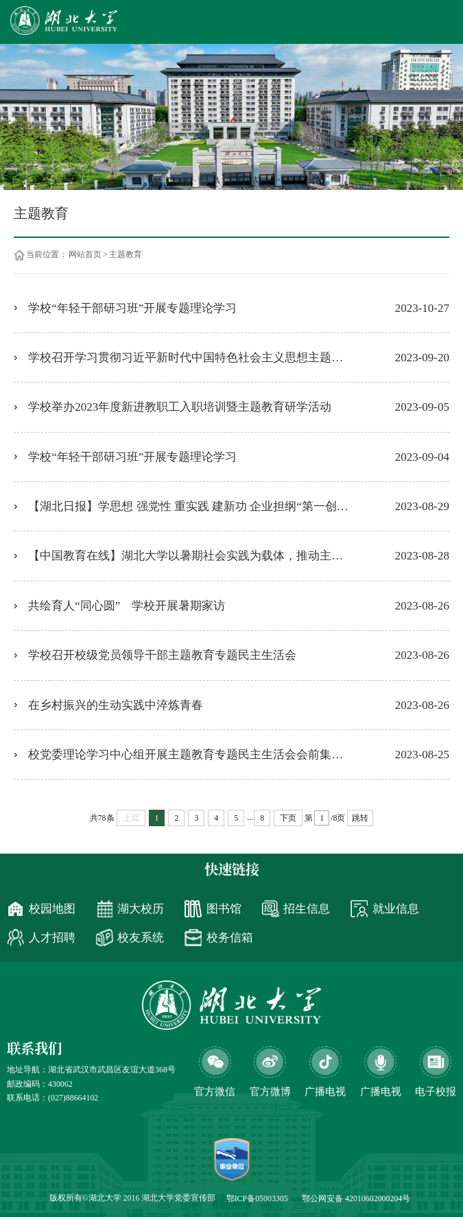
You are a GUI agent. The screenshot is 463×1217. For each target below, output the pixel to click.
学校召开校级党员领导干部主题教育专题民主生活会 (162, 655)
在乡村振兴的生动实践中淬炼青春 (115, 705)
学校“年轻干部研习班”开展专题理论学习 (132, 308)
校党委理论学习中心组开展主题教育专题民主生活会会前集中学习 (197, 754)
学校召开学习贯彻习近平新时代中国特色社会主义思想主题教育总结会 (209, 357)
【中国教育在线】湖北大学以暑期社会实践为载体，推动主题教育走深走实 (220, 555)
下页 (288, 818)
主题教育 (125, 255)
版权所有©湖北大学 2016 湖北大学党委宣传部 (132, 1198)
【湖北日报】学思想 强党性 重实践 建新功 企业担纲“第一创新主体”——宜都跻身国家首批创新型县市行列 (238, 506)
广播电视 (380, 1091)
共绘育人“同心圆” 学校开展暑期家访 (133, 605)
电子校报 (435, 1091)
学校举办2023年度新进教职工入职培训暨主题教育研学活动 (179, 406)
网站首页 (85, 255)
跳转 (360, 818)
